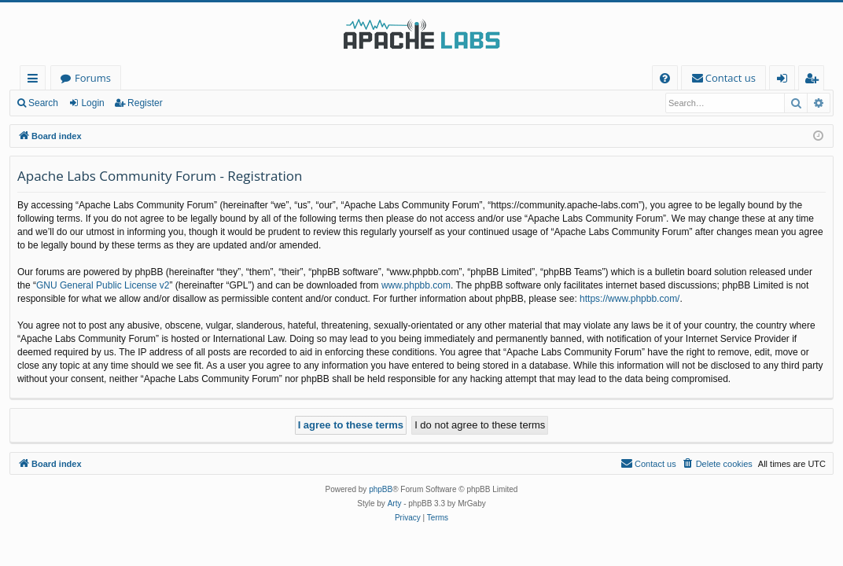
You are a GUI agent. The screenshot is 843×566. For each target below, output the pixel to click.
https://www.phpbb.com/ (629, 298)
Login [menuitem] (785, 80)
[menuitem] (665, 78)
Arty (395, 503)
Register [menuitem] (814, 80)
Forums (93, 78)
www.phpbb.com (416, 285)
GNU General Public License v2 (102, 285)
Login (92, 102)
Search (43, 102)
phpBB (380, 489)
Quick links (36, 80)
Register (145, 102)
